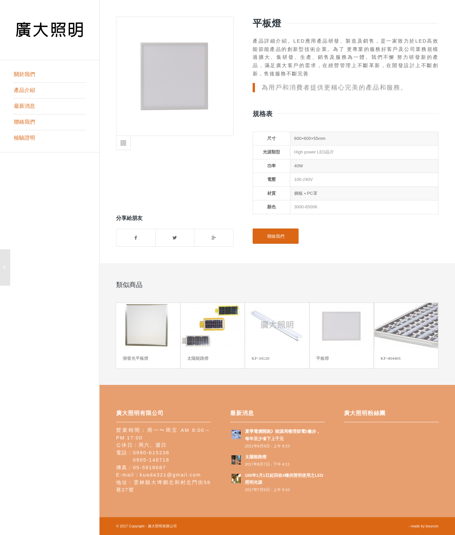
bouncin (432, 526)
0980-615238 (151, 452)
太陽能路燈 (198, 358)
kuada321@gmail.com (170, 474)
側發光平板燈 (135, 358)
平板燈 (322, 358)
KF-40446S (391, 358)
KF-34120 (260, 358)
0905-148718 (151, 460)
